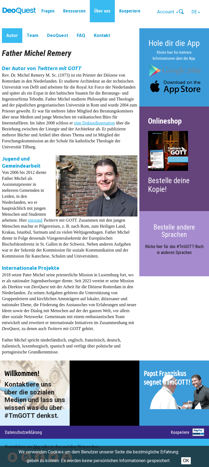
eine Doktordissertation (94, 123)
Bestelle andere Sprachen (174, 230)
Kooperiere (129, 11)
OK (186, 460)
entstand (35, 220)
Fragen (47, 11)
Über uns (102, 11)
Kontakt (102, 35)
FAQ (81, 35)
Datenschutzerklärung (23, 432)
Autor (12, 35)
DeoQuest (57, 35)
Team (32, 35)
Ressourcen (74, 11)
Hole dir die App (174, 43)
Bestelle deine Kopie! (169, 185)
